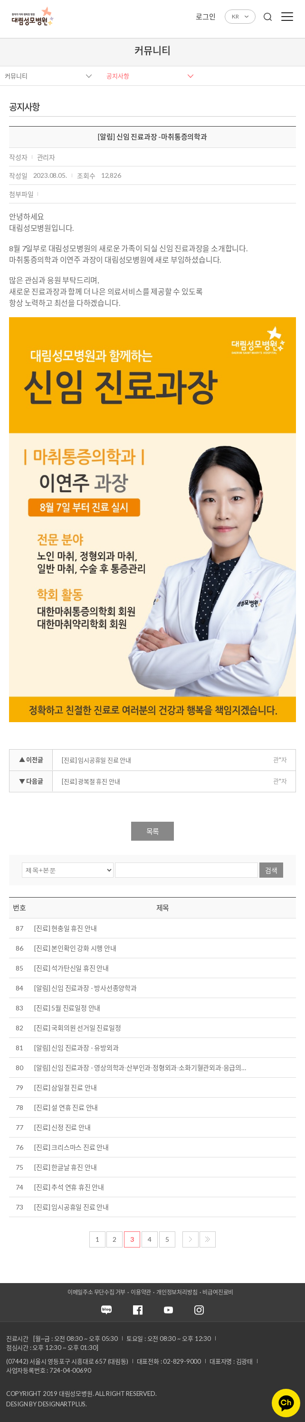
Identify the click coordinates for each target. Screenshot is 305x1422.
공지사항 (117, 76)
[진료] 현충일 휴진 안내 (65, 928)
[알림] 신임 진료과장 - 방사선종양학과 (85, 988)
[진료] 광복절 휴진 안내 (91, 781)
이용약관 (141, 1292)
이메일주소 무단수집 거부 (96, 1292)
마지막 (208, 1239)
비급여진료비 (217, 1292)
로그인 (205, 16)
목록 (152, 831)
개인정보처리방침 (176, 1292)
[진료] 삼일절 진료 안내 (65, 1087)
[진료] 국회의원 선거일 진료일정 (77, 1028)
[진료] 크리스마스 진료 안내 (71, 1147)
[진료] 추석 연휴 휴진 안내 (69, 1187)
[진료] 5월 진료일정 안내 (67, 1008)
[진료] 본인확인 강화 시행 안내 (75, 948)
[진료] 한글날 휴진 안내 (65, 1167)
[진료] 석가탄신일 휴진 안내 (71, 968)
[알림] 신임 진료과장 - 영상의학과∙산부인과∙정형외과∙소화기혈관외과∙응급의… (140, 1068)
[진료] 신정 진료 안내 (62, 1127)
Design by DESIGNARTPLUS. (46, 1404)
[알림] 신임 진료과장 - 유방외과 (76, 1048)
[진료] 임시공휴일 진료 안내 (96, 760)
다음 (190, 1239)
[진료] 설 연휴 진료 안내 (66, 1107)
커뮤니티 (16, 76)
